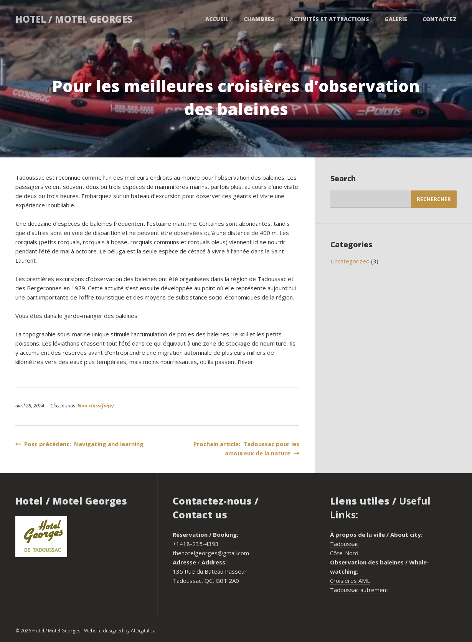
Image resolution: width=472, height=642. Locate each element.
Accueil (216, 19)
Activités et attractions (329, 19)
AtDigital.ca (143, 630)
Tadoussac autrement (359, 590)
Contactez (439, 19)
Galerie (396, 19)
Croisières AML (350, 580)
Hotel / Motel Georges (73, 19)
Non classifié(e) (96, 405)
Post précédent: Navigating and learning (79, 444)
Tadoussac (344, 544)
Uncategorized (350, 261)
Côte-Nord (344, 553)
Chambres (259, 19)
